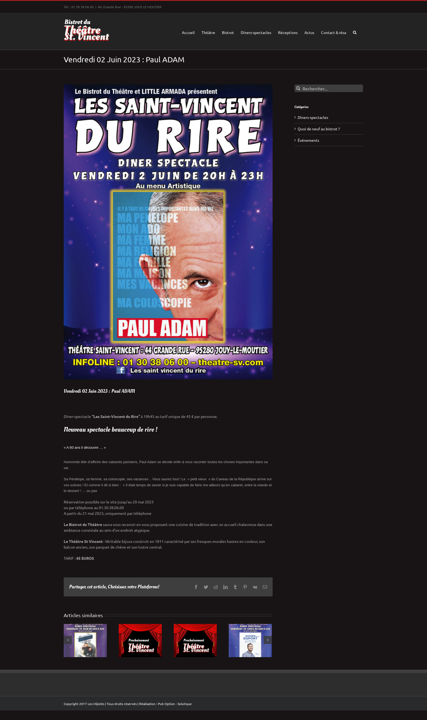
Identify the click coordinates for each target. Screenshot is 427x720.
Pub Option (166, 703)
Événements (308, 140)
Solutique (185, 703)
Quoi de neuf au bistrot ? (319, 128)
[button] (354, 31)
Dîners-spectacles (313, 117)
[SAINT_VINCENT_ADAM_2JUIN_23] (168, 231)
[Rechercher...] (328, 88)
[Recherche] (298, 88)
